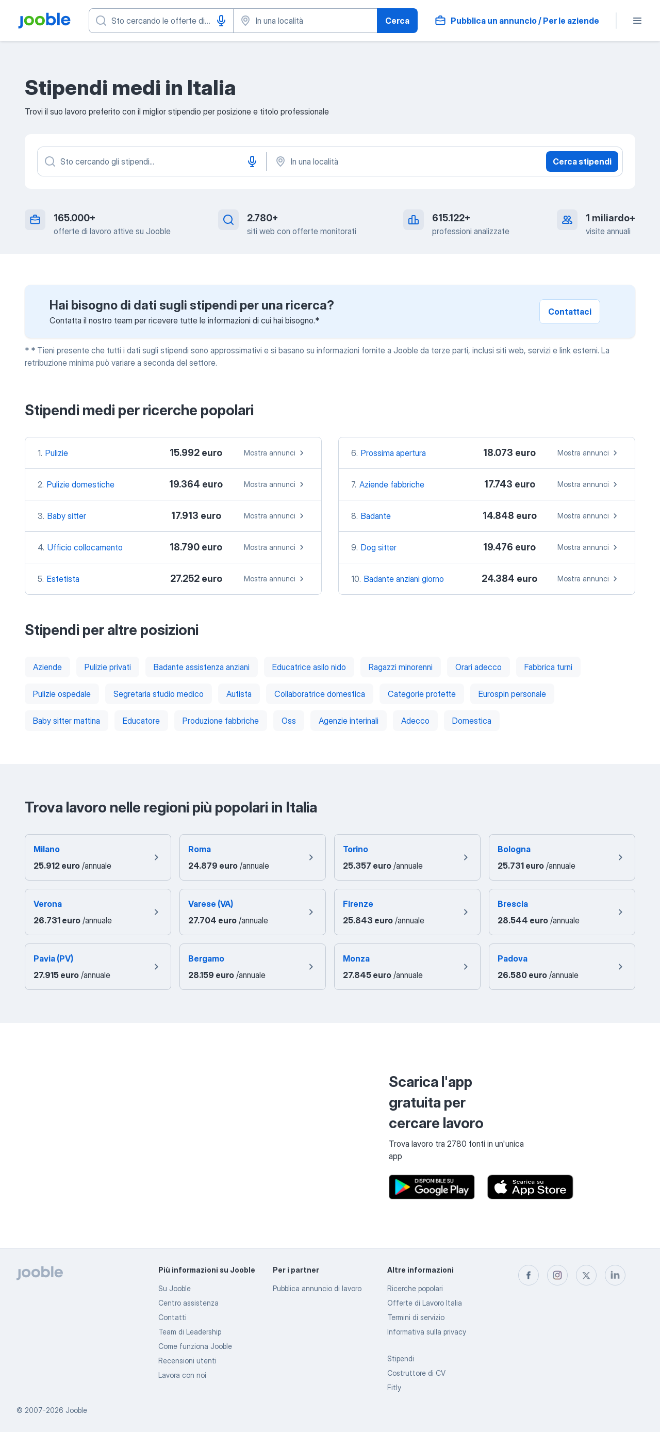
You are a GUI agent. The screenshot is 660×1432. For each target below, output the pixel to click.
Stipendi (400, 1358)
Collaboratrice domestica (319, 694)
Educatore (141, 720)
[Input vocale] (221, 20)
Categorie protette (422, 694)
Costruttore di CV (416, 1373)
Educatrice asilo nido (309, 667)
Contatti (172, 1317)
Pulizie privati (108, 667)
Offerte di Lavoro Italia (424, 1302)
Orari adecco (478, 667)
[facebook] (528, 1275)
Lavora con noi (182, 1375)
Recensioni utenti (187, 1360)
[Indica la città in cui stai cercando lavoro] (305, 20)
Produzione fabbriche (221, 720)
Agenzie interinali (348, 720)
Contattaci (569, 311)
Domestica (471, 720)
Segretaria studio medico (158, 694)
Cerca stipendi (582, 161)
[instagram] (557, 1275)
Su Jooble (174, 1288)
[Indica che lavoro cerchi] (161, 20)
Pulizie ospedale (62, 694)
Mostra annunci (275, 453)
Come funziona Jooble (195, 1346)
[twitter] (586, 1275)
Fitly (394, 1387)
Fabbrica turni (548, 667)
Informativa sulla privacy (426, 1331)
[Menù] (637, 20)
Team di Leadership (189, 1331)
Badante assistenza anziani (202, 667)
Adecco (415, 720)
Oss (289, 720)
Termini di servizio (415, 1317)
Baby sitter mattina (66, 720)
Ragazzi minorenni (401, 667)
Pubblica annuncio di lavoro (317, 1288)
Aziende (47, 667)
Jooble (76, 1410)
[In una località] (381, 161)
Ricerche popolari (415, 1288)
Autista (239, 694)
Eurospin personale (512, 694)
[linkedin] (615, 1275)
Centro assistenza (188, 1302)
